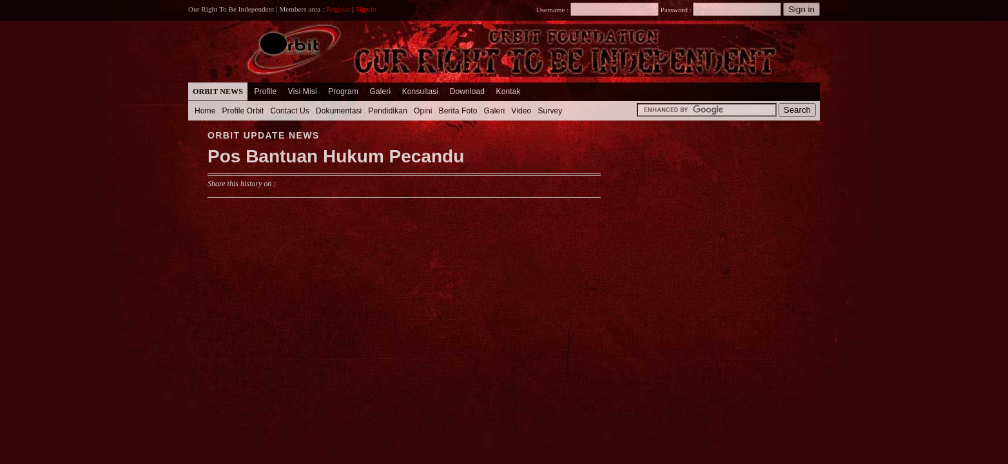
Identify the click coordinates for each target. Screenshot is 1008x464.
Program (343, 91)
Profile (265, 91)
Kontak (508, 91)
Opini (423, 110)
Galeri (380, 91)
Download (467, 91)
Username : (597, 10)
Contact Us (289, 110)
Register (338, 9)
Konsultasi (420, 91)
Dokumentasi (339, 110)
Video (521, 110)
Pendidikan (387, 110)
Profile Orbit (243, 110)
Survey (550, 110)
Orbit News (218, 91)
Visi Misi (302, 91)
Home (205, 110)
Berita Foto (458, 110)
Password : (676, 10)
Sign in (366, 9)
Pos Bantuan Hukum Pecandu (336, 156)
